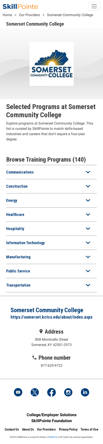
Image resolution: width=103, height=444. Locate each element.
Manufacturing (18, 257)
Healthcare (15, 214)
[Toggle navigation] (94, 6)
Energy (11, 200)
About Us (28, 429)
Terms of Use (89, 429)
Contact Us (12, 429)
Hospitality (15, 228)
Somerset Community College (70, 15)
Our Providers (29, 15)
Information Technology (25, 242)
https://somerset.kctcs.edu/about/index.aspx (51, 317)
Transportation (18, 285)
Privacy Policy (68, 429)
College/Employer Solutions (52, 414)
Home (7, 15)
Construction (17, 186)
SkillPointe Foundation (51, 420)
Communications (20, 172)
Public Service (18, 271)
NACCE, (54, 437)
